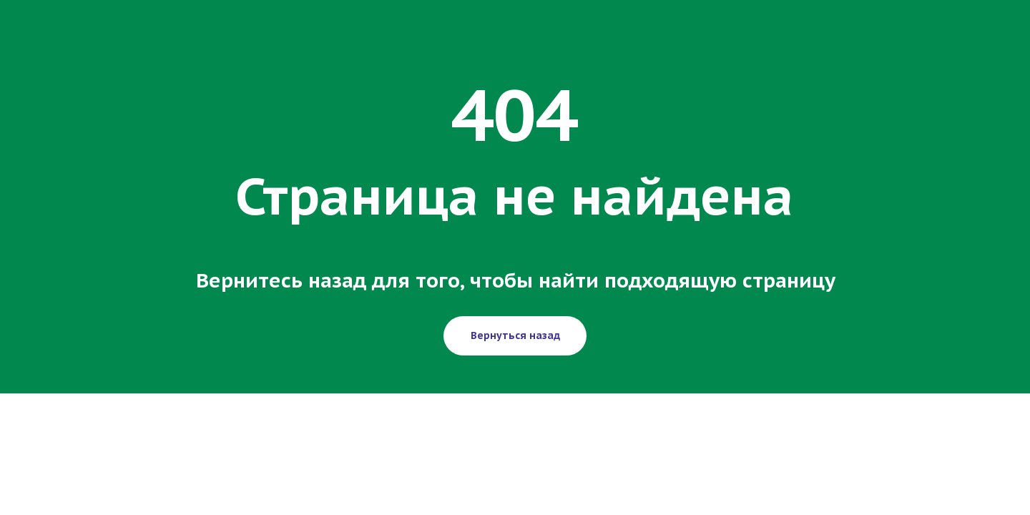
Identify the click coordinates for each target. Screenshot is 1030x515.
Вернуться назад (515, 335)
